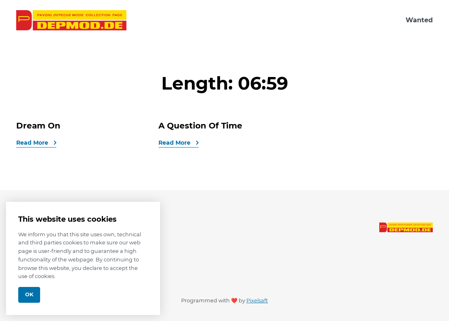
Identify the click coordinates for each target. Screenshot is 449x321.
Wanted (419, 20)
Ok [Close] (29, 294)
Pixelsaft (257, 300)
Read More (33, 142)
